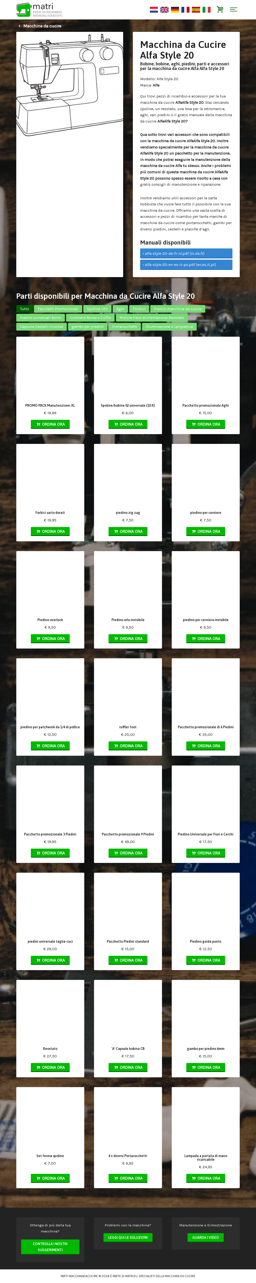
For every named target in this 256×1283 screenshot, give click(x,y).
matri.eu (131, 1276)
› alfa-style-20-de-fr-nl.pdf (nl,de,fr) (174, 253)
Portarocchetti (124, 326)
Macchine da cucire (38, 26)
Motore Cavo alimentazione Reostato (151, 317)
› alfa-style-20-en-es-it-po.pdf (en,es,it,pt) (179, 264)
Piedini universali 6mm (40, 317)
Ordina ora (50, 424)
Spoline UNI (97, 309)
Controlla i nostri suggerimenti (50, 1247)
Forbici (139, 309)
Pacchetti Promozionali (58, 309)
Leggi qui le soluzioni (128, 1237)
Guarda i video (205, 1237)
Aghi (120, 309)
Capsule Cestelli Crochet (41, 326)
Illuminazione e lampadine (169, 326)
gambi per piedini (88, 326)
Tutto (24, 309)
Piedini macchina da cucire (178, 309)
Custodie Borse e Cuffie (90, 317)
